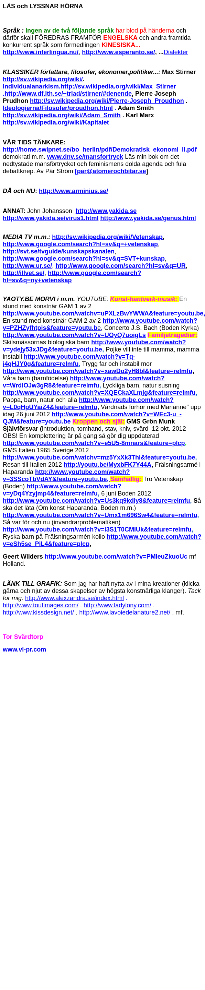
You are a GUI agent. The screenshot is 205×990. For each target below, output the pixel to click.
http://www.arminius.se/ (73, 191)
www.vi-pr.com (24, 649)
